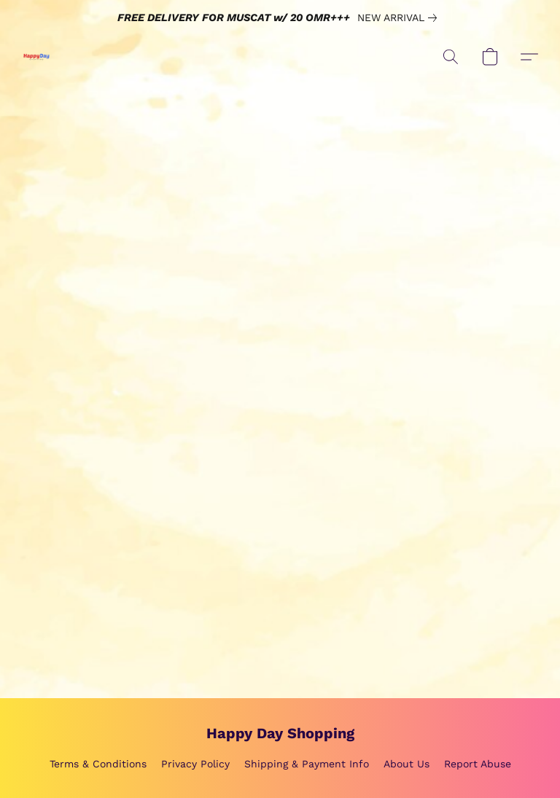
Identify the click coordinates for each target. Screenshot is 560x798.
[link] (400, 17)
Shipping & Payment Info (306, 764)
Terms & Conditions (98, 764)
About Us (406, 764)
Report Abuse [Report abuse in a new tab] (477, 764)
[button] (36, 56)
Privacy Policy (195, 764)
